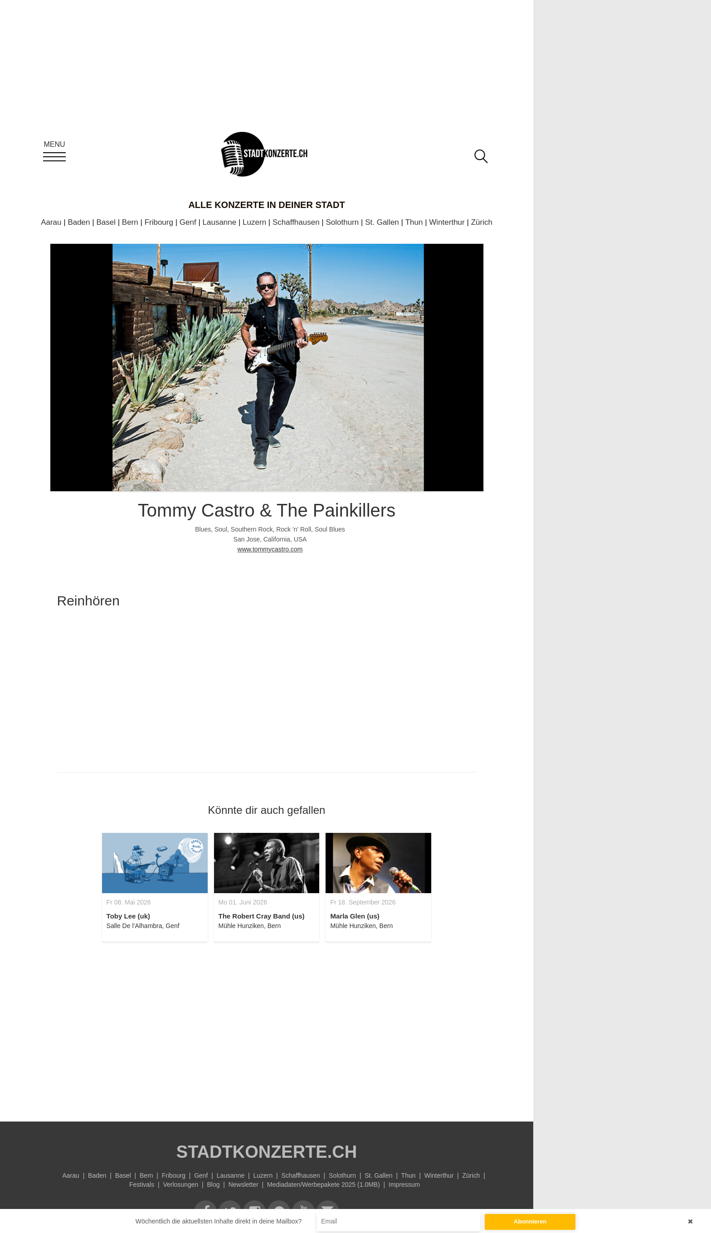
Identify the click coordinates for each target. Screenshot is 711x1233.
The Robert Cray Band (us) (262, 916)
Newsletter (243, 1184)
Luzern (254, 222)
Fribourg (159, 222)
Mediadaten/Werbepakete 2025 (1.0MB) (323, 1184)
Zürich (481, 222)
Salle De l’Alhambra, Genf (143, 925)
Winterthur (446, 222)
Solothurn (342, 222)
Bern (130, 222)
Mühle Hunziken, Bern (250, 925)
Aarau (51, 222)
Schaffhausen (296, 222)
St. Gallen (382, 222)
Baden (79, 222)
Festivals (141, 1184)
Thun (414, 222)
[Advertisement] (267, 1026)
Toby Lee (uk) (128, 916)
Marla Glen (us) (354, 916)
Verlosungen (180, 1184)
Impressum (404, 1184)
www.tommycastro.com (270, 549)
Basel (106, 222)
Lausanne (220, 222)
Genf (188, 222)
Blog (213, 1184)
